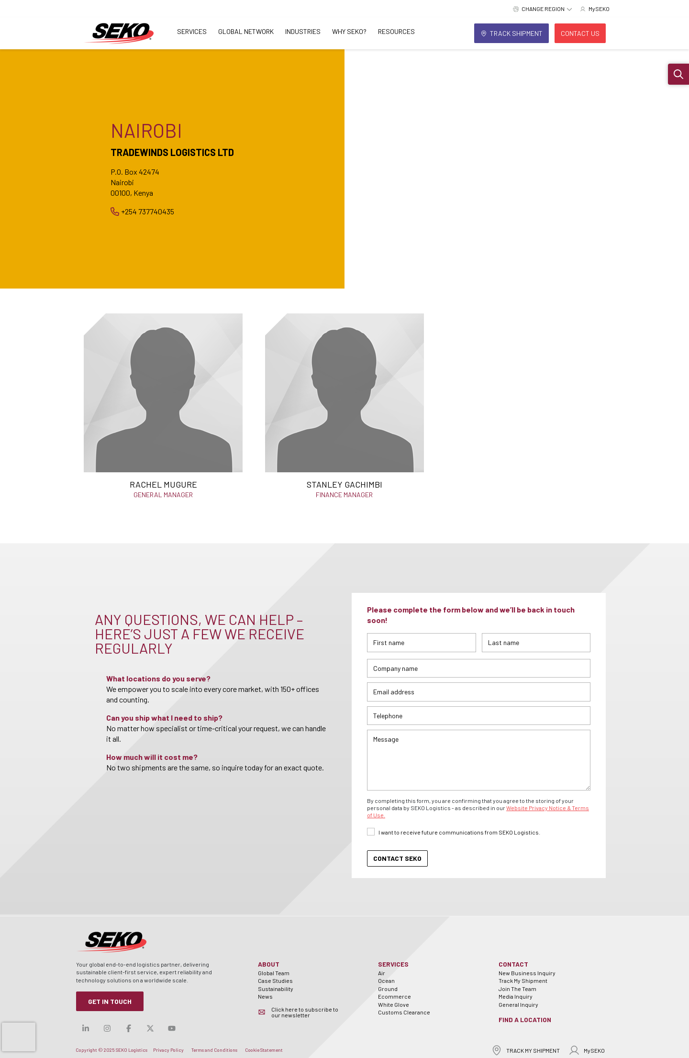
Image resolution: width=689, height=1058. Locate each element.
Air (381, 972)
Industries (303, 31)
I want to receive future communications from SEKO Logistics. (459, 832)
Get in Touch (110, 1001)
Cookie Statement (264, 1050)
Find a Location (525, 1019)
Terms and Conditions (214, 1050)
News (265, 996)
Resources (396, 31)
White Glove (393, 1004)
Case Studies (275, 980)
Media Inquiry (516, 996)
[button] (678, 74)
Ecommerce (394, 996)
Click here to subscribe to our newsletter (304, 1012)
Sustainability (275, 988)
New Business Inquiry (527, 972)
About (268, 964)
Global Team (273, 972)
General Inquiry (518, 1004)
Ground (388, 988)
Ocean (386, 980)
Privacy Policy (168, 1050)
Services (192, 31)
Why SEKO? (349, 31)
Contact (513, 964)
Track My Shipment (523, 980)
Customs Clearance (404, 1012)
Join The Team (517, 988)
